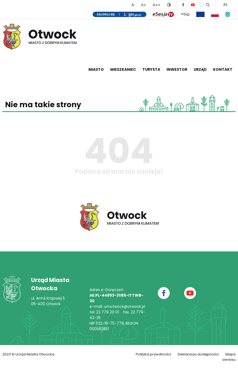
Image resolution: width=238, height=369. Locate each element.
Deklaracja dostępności (198, 354)
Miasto (96, 69)
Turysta (151, 69)
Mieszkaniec (123, 69)
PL (225, 4)
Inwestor (177, 69)
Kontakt (222, 69)
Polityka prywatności (153, 354)
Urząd (200, 69)
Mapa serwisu (229, 357)
